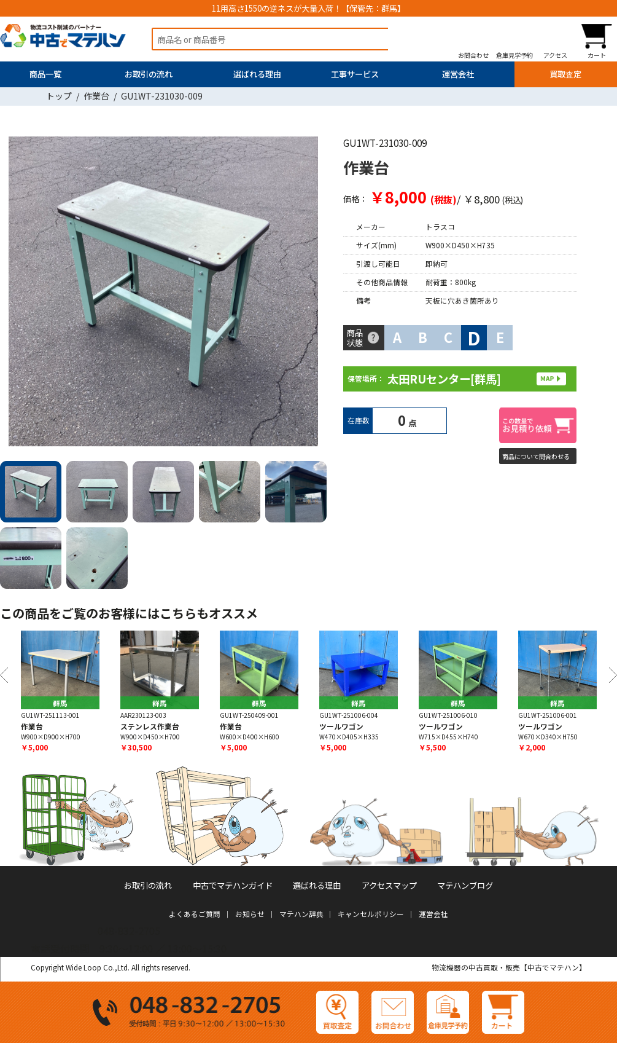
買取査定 (565, 74)
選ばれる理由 (257, 74)
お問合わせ (473, 54)
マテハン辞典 (301, 913)
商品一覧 (45, 74)
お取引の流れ (149, 74)
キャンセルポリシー (371, 913)
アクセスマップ (389, 885)
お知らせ (250, 913)
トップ (59, 96)
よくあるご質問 (194, 913)
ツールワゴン (341, 726)
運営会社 (458, 74)
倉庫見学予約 (514, 54)
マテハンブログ (465, 885)
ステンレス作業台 (149, 726)
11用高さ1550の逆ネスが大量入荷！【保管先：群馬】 (308, 8)
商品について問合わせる (536, 456)
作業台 (96, 96)
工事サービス (355, 74)
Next (313, 293)
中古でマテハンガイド (233, 885)
